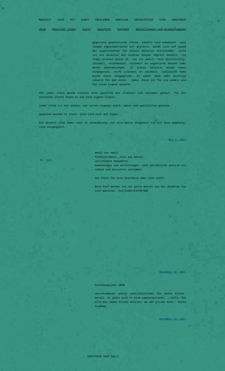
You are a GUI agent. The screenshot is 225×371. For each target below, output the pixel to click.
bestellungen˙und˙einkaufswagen (161, 29)
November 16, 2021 (172, 318)
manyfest (104, 29)
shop (42, 29)
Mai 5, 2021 (177, 139)
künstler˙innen (64, 29)
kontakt (123, 29)
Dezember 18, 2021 (172, 271)
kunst (86, 29)
